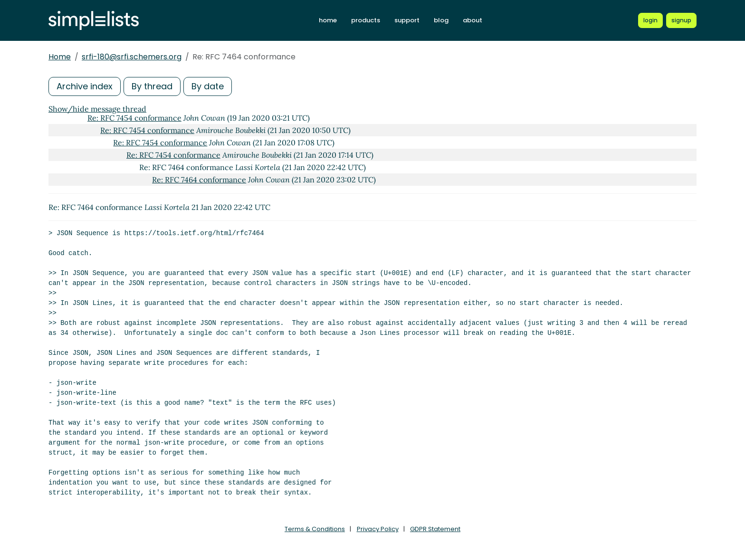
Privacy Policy (378, 528)
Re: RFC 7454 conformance (134, 118)
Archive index (85, 86)
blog (441, 20)
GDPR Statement (435, 528)
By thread (152, 86)
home (328, 20)
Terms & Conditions (315, 528)
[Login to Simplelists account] (650, 20)
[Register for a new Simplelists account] (681, 20)
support (407, 20)
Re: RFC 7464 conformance (199, 179)
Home (59, 56)
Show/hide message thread (97, 109)
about (472, 20)
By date (207, 86)
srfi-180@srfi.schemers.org (131, 56)
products (365, 20)
